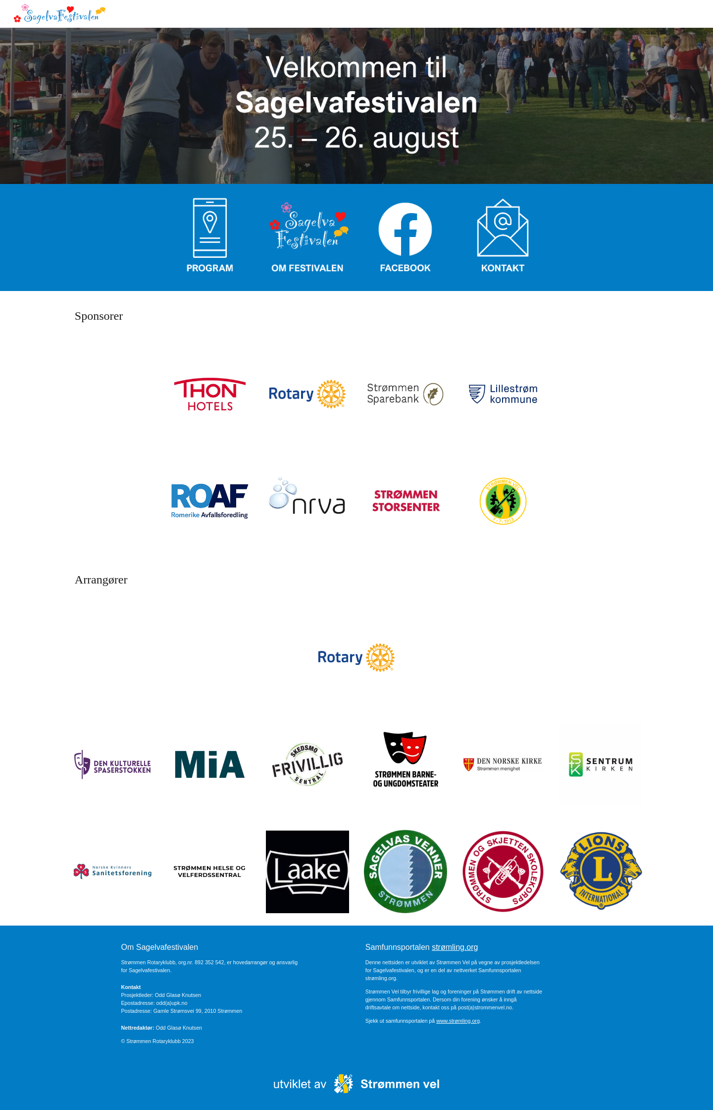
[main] (356, 316)
